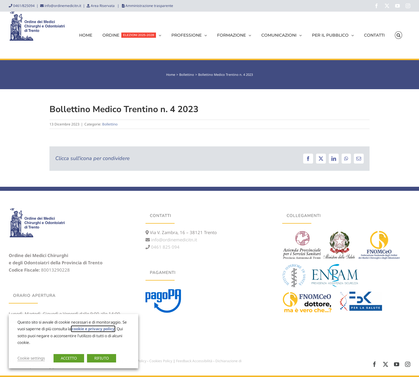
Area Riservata (103, 5)
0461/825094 (23, 5)
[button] (398, 35)
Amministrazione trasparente (149, 5)
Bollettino (110, 124)
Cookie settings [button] (31, 358)
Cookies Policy (160, 360)
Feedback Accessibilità (194, 360)
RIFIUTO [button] (101, 358)
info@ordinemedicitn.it (62, 5)
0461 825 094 (165, 247)
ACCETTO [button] (69, 358)
